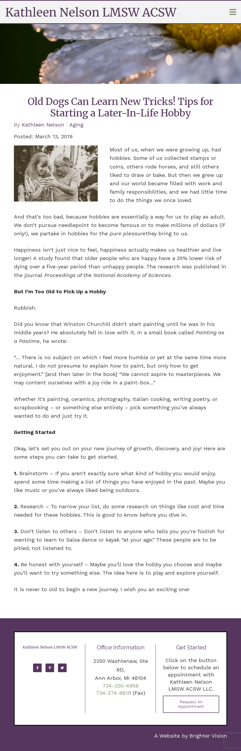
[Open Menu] (233, 12)
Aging (76, 124)
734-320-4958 (121, 686)
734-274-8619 (113, 693)
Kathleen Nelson (43, 124)
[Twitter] (62, 668)
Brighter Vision (208, 736)
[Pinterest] (50, 668)
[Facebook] (37, 668)
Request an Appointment (191, 704)
